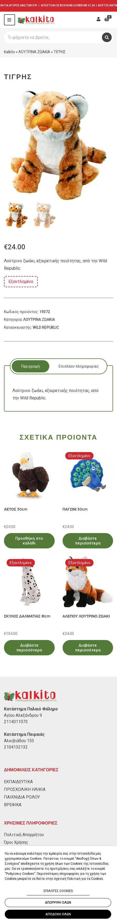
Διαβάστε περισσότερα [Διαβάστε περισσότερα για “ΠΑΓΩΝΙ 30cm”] (88, 541)
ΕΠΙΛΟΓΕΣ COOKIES (58, 891)
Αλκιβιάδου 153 (19, 740)
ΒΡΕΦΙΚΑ (12, 804)
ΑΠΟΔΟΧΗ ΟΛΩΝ (58, 914)
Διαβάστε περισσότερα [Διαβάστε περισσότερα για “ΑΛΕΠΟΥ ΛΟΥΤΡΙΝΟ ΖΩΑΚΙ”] (88, 647)
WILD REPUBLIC (46, 327)
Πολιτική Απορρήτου (24, 834)
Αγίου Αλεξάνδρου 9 (23, 715)
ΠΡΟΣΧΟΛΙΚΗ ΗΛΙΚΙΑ (24, 789)
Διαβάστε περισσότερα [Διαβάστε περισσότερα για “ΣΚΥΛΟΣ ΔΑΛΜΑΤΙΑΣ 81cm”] (29, 647)
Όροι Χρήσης (16, 842)
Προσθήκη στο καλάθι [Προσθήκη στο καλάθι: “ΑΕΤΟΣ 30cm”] (29, 541)
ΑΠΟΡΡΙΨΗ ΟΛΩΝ (58, 902)
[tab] (30, 366)
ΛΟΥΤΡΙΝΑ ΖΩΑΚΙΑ (34, 52)
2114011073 (16, 721)
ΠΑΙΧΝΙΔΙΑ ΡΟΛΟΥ (22, 797)
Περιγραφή (30, 366)
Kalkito (9, 52)
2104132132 (16, 747)
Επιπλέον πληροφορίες (79, 366)
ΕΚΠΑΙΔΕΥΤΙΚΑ (18, 781)
